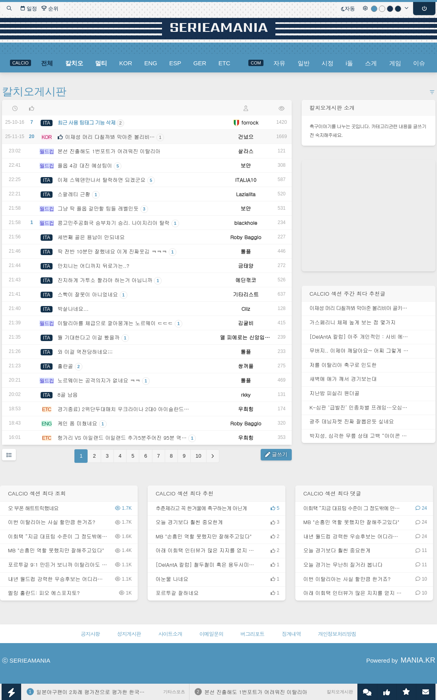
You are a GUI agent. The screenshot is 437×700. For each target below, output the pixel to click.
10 (198, 456)
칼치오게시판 (34, 91)
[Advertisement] (368, 215)
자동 (348, 9)
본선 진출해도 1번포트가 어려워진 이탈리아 (256, 692)
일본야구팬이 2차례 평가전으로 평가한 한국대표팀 (96, 692)
